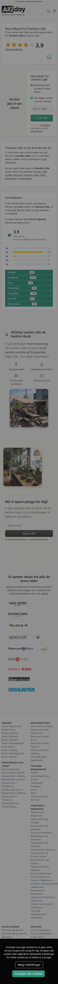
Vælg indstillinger (29, 965)
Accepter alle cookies (28, 974)
